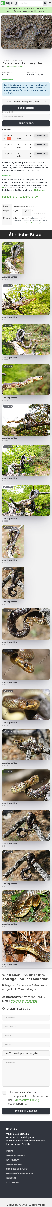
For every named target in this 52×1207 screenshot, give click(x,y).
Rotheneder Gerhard (14, 67)
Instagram (12, 1182)
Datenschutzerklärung (26, 1100)
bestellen (41, 135)
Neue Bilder (12, 1160)
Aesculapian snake (39, 220)
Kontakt (6, 196)
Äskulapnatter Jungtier (22, 63)
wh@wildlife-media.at (24, 1000)
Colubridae (26, 220)
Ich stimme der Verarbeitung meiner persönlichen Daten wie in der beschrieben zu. (28, 1098)
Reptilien (16, 211)
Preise (9, 1151)
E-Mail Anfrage (39, 190)
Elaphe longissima (38, 223)
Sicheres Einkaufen (29, 196)
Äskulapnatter (9, 277)
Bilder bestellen (15, 1155)
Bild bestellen (26, 108)
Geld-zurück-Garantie (19, 1173)
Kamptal (35, 211)
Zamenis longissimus (13, 60)
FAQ (15, 196)
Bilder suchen (14, 1164)
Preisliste (5, 187)
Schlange (35, 218)
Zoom (45, 18)
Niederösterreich (38, 213)
